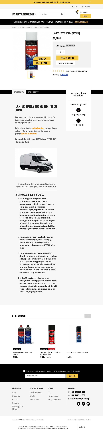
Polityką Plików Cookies (61, 426)
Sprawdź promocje (64, 2)
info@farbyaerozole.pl (81, 398)
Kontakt (14, 399)
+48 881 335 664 (78, 392)
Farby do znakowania (47, 22)
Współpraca (16, 396)
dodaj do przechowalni (65, 63)
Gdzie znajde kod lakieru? (81, 22)
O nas (14, 392)
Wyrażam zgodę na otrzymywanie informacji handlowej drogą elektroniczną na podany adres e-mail (53, 371)
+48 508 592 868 (78, 395)
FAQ (49, 392)
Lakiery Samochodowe (20, 22)
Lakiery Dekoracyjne (33, 22)
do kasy (85, 16)
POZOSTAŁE (70, 22)
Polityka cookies (53, 396)
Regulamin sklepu (35, 392)
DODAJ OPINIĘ (83, 71)
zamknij (82, 427)
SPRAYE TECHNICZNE (60, 22)
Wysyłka (32, 396)
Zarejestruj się (85, 6)
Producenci (15, 403)
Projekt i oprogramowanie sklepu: (79, 419)
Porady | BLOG (34, 399)
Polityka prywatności (54, 399)
